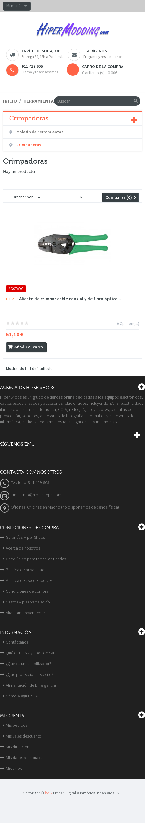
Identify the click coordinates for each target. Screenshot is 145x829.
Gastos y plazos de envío (28, 602)
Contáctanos (17, 642)
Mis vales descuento (23, 736)
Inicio (10, 101)
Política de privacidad (25, 569)
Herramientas (39, 101)
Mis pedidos (16, 725)
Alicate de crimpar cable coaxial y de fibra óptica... (70, 299)
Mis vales (14, 768)
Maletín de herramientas (39, 132)
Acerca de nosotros (23, 548)
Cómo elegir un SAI (22, 696)
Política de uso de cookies (29, 580)
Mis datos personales (24, 757)
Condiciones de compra (27, 591)
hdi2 (48, 793)
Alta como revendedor (25, 613)
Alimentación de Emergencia (31, 685)
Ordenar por (22, 197)
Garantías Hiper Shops (25, 537)
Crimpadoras (28, 145)
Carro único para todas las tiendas (36, 559)
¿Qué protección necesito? (29, 674)
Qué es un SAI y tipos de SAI (30, 653)
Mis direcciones (19, 747)
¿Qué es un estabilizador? (28, 663)
